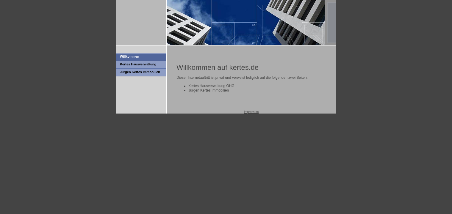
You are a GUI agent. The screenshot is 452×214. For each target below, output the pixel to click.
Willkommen (129, 56)
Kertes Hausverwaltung (138, 64)
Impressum (251, 112)
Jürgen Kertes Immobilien (140, 72)
